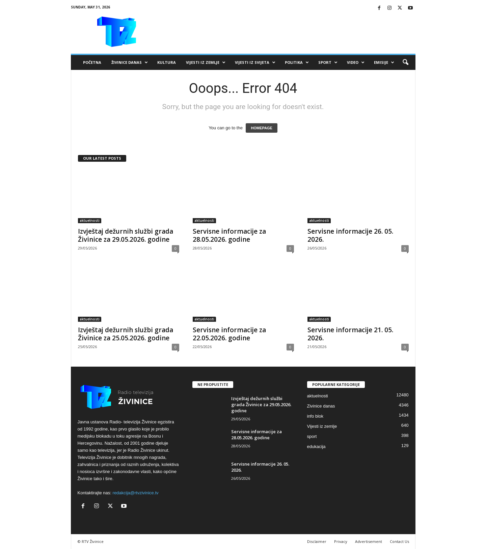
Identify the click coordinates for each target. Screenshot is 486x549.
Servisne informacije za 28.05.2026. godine (229, 235)
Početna (92, 62)
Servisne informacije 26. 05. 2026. (350, 235)
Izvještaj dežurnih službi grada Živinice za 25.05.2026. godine (125, 333)
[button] (405, 62)
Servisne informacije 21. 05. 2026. (350, 333)
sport (312, 436)
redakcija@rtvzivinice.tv (136, 492)
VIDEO (355, 62)
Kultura (166, 62)
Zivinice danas (321, 406)
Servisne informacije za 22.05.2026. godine (229, 333)
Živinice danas (129, 62)
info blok (315, 416)
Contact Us (399, 541)
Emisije (384, 62)
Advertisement (368, 541)
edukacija (316, 446)
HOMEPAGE (261, 128)
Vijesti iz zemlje (205, 62)
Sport (328, 62)
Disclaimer (316, 541)
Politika (297, 62)
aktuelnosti (90, 220)
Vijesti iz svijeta (255, 62)
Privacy (340, 541)
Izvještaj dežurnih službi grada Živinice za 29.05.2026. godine (125, 235)
